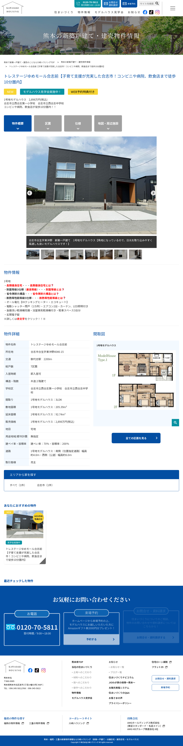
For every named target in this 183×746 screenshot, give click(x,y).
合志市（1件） (45, 485)
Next (153, 193)
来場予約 (165, 687)
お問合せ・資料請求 (165, 678)
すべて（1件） (18, 485)
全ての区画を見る (136, 438)
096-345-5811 (15, 688)
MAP (40, 684)
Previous (29, 193)
